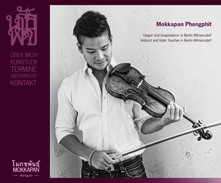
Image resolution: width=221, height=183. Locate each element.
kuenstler (18, 61)
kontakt (17, 82)
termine (17, 68)
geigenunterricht (24, 76)
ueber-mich (20, 54)
